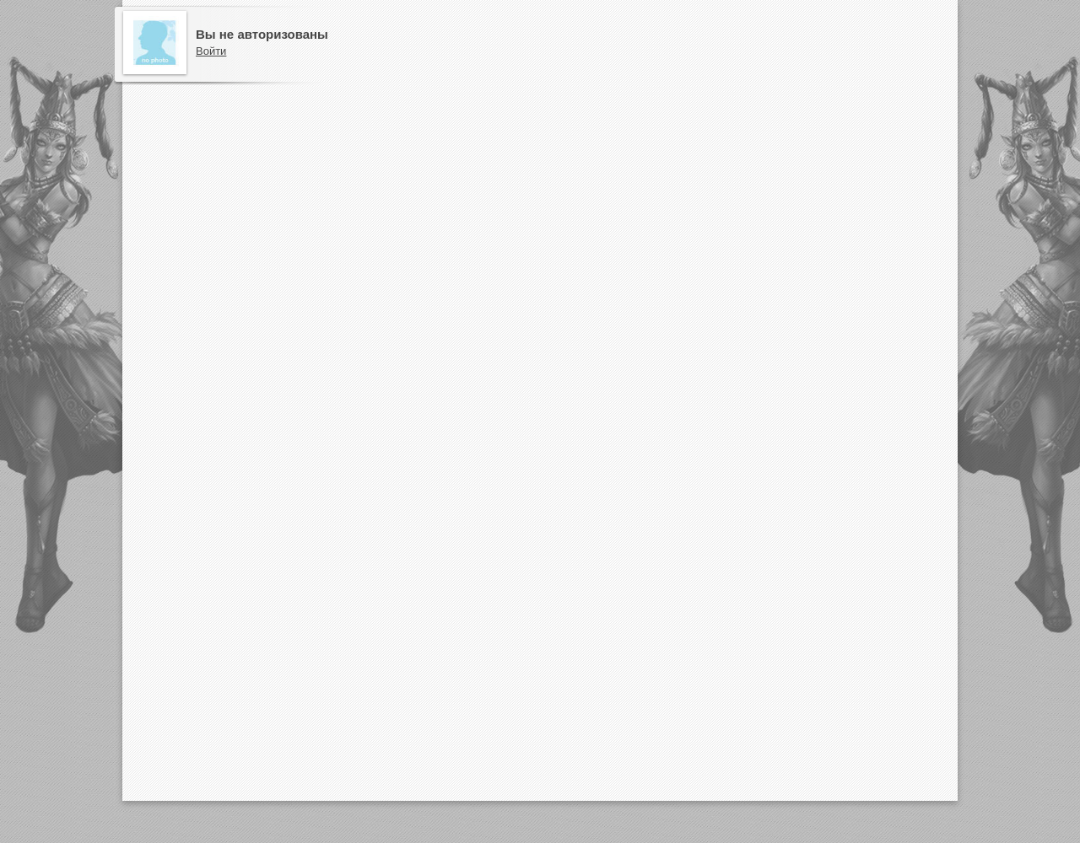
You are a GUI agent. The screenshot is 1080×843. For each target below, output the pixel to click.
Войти (211, 51)
